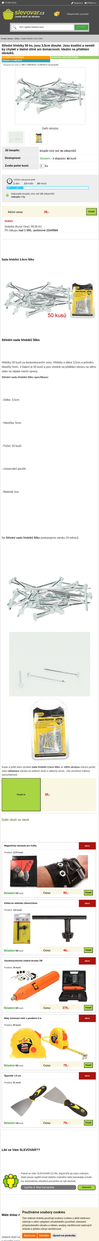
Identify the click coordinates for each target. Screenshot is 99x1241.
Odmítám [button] (44, 1235)
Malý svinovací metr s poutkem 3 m (22, 1018)
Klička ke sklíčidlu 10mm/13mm (20, 903)
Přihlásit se (90, 3)
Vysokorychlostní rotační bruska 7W (23, 960)
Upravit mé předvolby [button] (64, 1235)
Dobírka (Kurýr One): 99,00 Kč (23, 226)
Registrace (77, 3)
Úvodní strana (9, 2)
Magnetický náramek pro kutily (20, 845)
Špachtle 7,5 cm (12, 1075)
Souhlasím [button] (29, 1235)
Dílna (17, 39)
